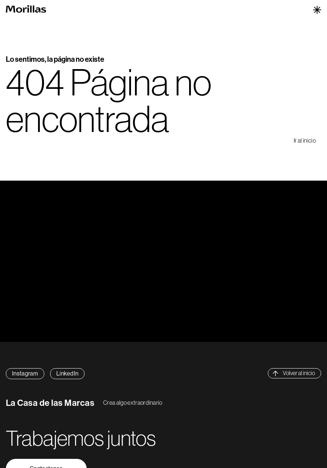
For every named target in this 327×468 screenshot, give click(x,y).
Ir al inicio (305, 140)
